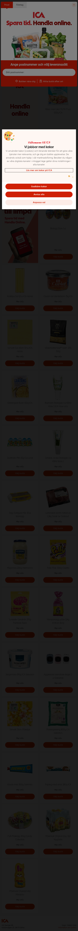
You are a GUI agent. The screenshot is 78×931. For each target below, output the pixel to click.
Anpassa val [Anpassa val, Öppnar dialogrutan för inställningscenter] (39, 202)
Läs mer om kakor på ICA (39, 170)
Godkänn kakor (39, 186)
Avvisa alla (39, 194)
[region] (39, 169)
